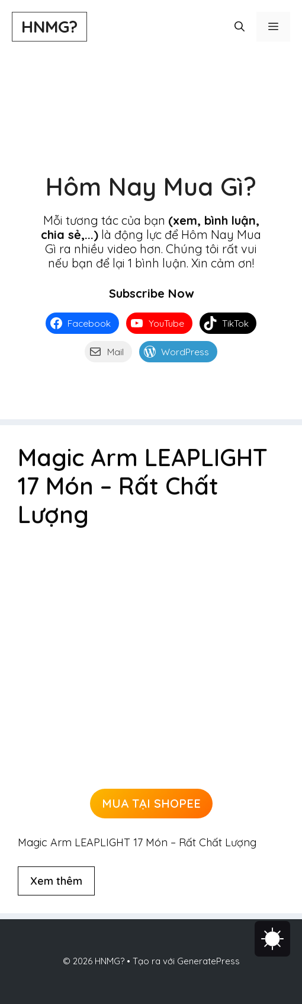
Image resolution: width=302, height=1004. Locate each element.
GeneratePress (208, 961)
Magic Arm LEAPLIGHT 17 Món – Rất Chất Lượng (143, 485)
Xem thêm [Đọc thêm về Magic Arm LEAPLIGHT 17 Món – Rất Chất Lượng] (56, 881)
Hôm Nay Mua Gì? (151, 186)
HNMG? (49, 26)
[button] (239, 27)
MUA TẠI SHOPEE (151, 803)
